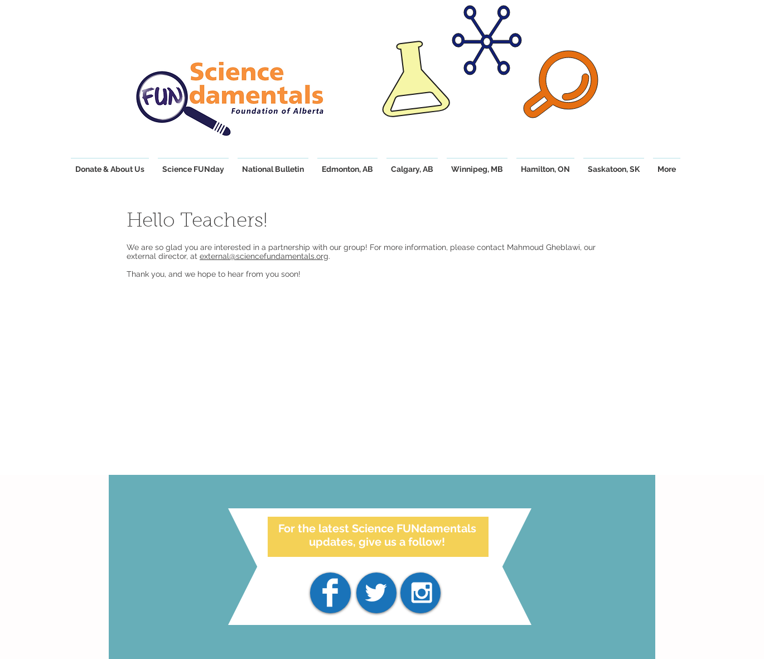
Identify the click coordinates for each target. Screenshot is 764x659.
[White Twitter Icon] (375, 592)
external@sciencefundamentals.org (264, 256)
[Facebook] (330, 592)
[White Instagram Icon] (421, 592)
